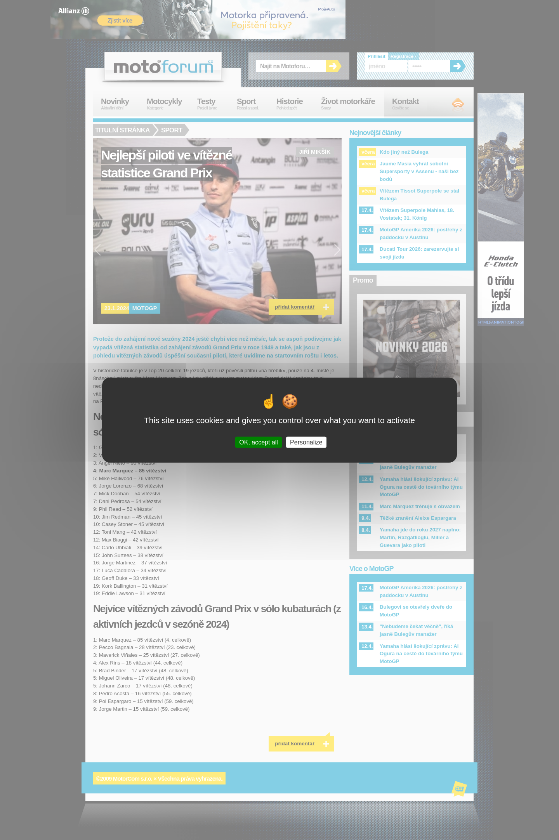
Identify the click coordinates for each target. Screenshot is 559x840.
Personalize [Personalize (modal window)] (306, 442)
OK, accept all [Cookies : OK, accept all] (258, 442)
